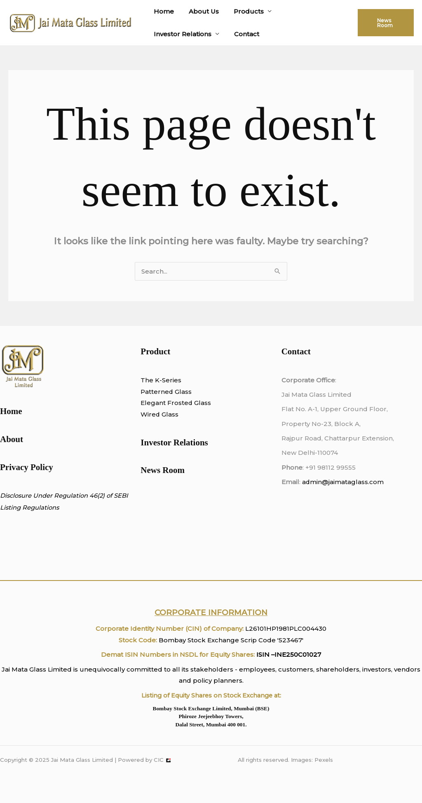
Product (155, 351)
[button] (385, 22)
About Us (200, 11)
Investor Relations (181, 34)
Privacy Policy (26, 467)
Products (242, 11)
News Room (163, 470)
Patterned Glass (166, 392)
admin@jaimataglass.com (343, 482)
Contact (243, 34)
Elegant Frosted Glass (176, 403)
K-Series (167, 380)
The (147, 380)
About (11, 439)
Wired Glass (160, 414)
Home (162, 11)
